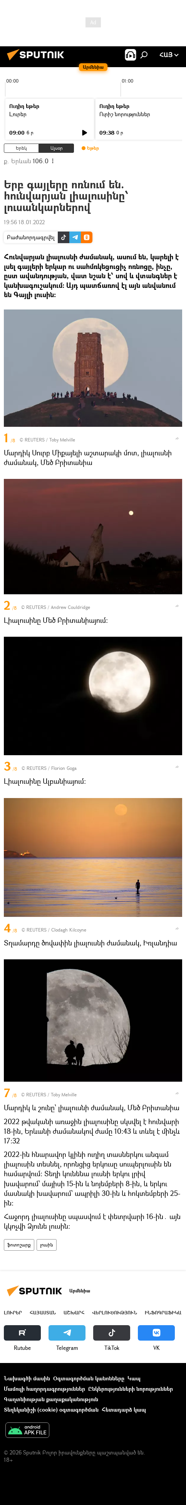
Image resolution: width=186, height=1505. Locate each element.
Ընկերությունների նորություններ (130, 1388)
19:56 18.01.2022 (24, 222)
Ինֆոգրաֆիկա (163, 1312)
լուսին (46, 1244)
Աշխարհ (74, 1312)
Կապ (134, 1378)
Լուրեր (18, 114)
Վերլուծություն (114, 1312)
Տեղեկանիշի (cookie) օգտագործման (51, 1409)
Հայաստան (43, 1312)
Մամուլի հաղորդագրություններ (44, 1388)
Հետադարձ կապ (124, 1409)
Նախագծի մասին (27, 1378)
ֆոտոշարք (19, 1244)
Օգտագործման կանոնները (88, 1378)
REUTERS (35, 439)
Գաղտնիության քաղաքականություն (51, 1399)
